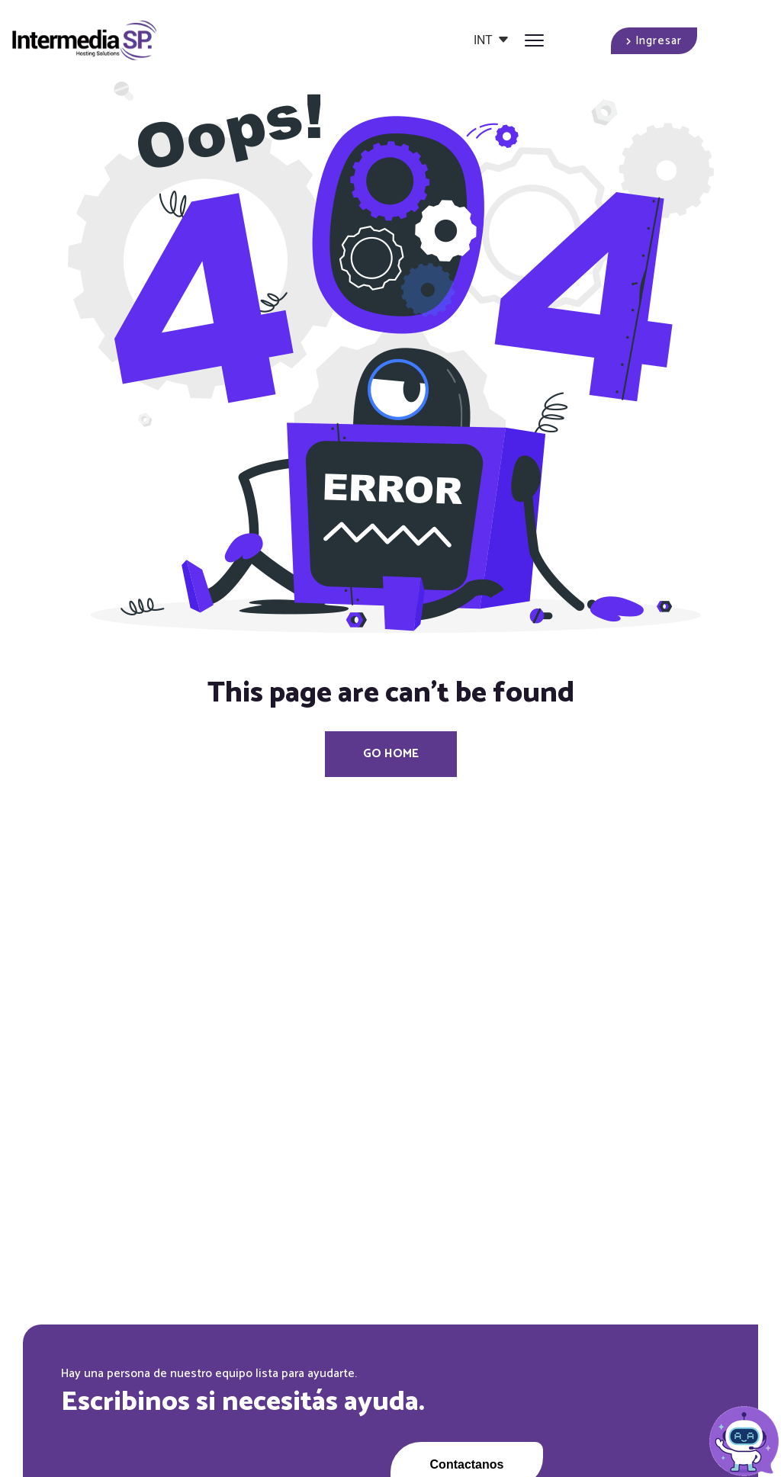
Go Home (391, 753)
